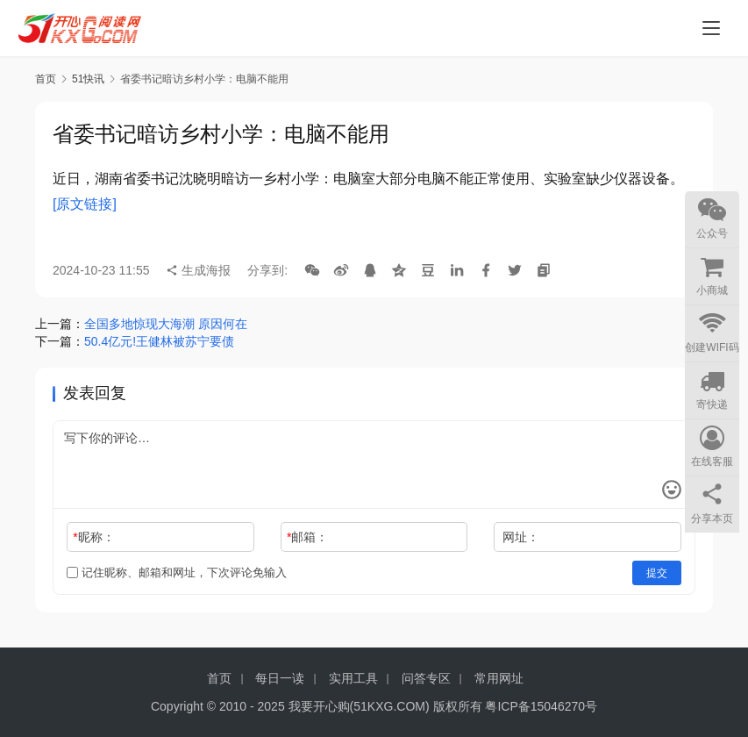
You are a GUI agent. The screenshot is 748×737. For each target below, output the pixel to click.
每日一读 (279, 678)
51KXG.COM (389, 706)
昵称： (93, 537)
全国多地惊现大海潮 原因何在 (165, 324)
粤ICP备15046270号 (541, 706)
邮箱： (307, 537)
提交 (656, 573)
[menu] (711, 28)
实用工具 (353, 678)
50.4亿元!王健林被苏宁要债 (159, 341)
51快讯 (88, 79)
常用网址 (499, 678)
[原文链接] (85, 204)
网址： (520, 537)
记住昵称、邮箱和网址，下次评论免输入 (177, 572)
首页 (45, 79)
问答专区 (426, 678)
